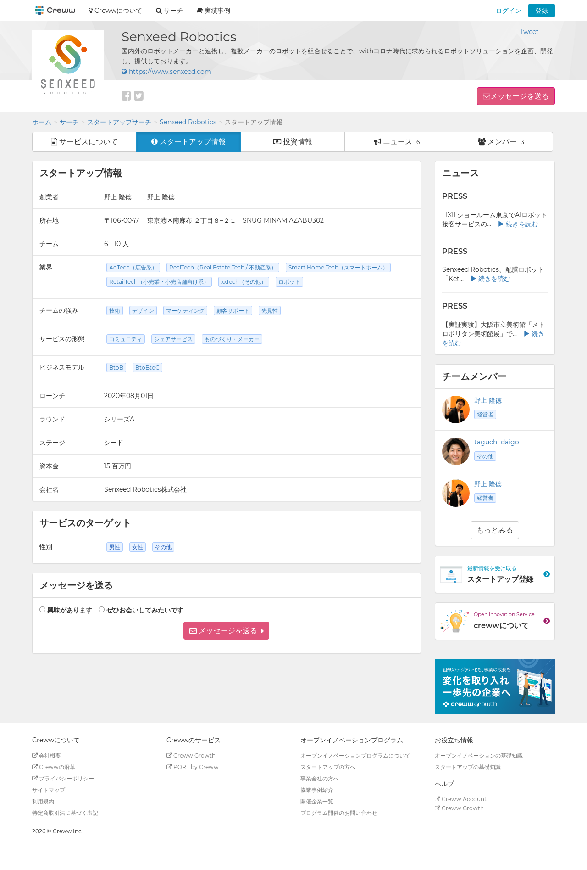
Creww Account (461, 799)
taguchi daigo (496, 442)
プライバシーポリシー (63, 778)
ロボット (289, 281)
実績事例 (213, 10)
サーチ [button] (169, 10)
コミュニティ (125, 339)
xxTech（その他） (243, 281)
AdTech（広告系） (133, 267)
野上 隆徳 (488, 400)
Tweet (529, 32)
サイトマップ (48, 789)
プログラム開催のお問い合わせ (338, 812)
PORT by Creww (192, 766)
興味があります (69, 610)
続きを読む (518, 224)
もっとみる (494, 530)
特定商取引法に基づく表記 (65, 812)
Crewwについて (115, 10)
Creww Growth (191, 755)
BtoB (116, 367)
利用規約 (43, 801)
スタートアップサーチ (119, 122)
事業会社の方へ (319, 778)
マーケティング (185, 310)
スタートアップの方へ (327, 766)
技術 (114, 310)
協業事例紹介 (316, 789)
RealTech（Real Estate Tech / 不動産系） (223, 267)
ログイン (508, 10)
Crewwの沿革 (53, 766)
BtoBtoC (147, 367)
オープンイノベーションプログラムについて (355, 755)
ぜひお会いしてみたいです (144, 610)
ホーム (41, 122)
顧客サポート (232, 310)
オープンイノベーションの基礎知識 (479, 755)
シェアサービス (173, 339)
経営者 (485, 414)
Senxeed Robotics (188, 122)
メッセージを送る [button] (519, 96)
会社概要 (46, 755)
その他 (485, 456)
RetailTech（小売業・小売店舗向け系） (159, 281)
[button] (226, 631)
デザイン (143, 310)
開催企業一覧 (316, 801)
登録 (541, 10)
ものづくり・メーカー (232, 339)
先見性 (269, 310)
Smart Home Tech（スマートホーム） (338, 267)
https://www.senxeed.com (166, 71)
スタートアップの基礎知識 (468, 766)
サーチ (69, 122)
